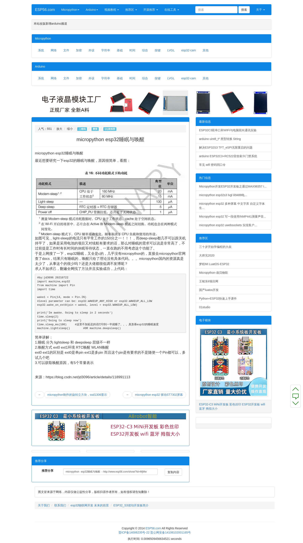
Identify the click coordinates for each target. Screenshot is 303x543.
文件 (66, 50)
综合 (145, 50)
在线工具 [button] (171, 9)
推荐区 (203, 238)
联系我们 (60, 505)
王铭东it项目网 (208, 281)
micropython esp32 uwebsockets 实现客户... (228, 225)
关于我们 (44, 505)
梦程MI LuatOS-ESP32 (214, 264)
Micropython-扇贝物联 (213, 272)
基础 (120, 50)
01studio (204, 307)
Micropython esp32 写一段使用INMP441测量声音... (232, 216)
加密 (79, 50)
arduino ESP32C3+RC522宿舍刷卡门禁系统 (228, 156)
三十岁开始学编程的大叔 (215, 246)
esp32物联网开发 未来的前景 (89, 505)
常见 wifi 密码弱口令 (212, 164)
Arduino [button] (92, 9)
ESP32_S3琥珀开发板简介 (131, 505)
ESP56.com (45, 10)
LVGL (171, 50)
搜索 (244, 9)
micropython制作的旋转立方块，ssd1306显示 (77, 394)
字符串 (105, 50)
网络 (54, 50)
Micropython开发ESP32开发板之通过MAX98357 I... (233, 186)
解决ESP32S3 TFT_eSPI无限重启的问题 (225, 147)
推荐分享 (47, 470)
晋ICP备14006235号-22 (134, 532)
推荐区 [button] (131, 9)
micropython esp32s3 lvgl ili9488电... (223, 195)
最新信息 (205, 121)
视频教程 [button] (111, 9)
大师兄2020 (206, 255)
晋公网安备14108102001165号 (170, 532)
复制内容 (173, 472)
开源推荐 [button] (150, 9)
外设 (91, 50)
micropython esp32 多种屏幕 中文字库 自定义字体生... (232, 206)
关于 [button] (260, 9)
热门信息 (205, 177)
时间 (132, 50)
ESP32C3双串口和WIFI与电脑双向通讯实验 (227, 130)
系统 (41, 50)
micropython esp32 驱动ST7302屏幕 (159, 394)
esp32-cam (188, 50)
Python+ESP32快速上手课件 (218, 298)
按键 (158, 50)
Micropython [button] (70, 9)
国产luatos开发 (209, 290)
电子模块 (205, 320)
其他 (206, 50)
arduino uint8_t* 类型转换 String (220, 139)
